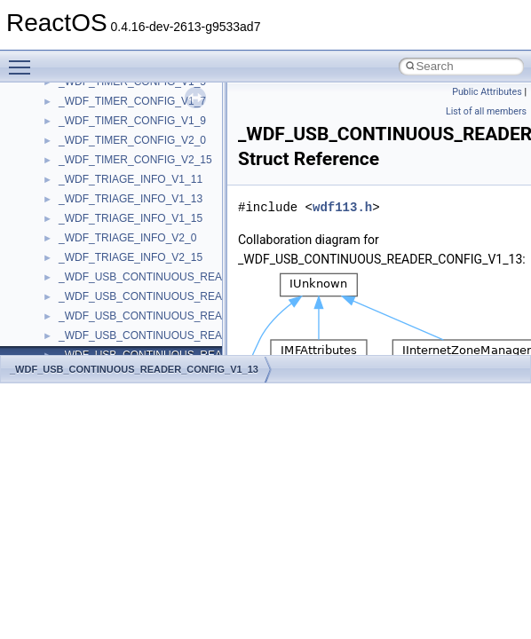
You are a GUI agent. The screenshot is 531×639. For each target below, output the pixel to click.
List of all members (486, 111)
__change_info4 (96, 142)
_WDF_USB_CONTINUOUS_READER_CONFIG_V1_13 (134, 369)
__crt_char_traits (98, 318)
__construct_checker (108, 259)
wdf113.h (342, 207)
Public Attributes (487, 92)
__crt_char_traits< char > (118, 337)
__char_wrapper (97, 181)
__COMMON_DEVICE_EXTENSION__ (152, 239)
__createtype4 (92, 298)
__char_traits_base (104, 161)
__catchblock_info (101, 103)
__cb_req (81, 122)
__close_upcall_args (107, 220)
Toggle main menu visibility (24, 59)
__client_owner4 (97, 200)
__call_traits (87, 83)
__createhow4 (92, 278)
